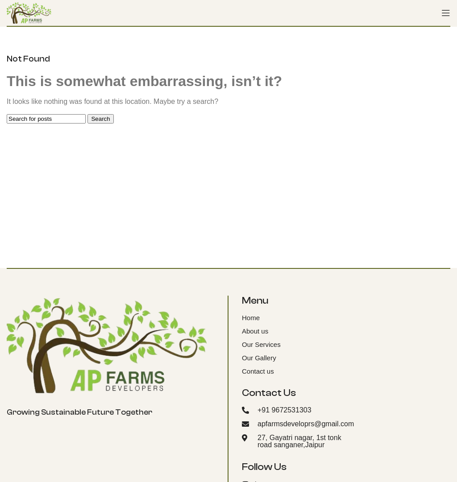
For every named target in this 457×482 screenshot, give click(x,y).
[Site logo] (29, 12)
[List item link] (289, 317)
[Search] (46, 119)
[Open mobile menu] (446, 13)
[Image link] (107, 345)
